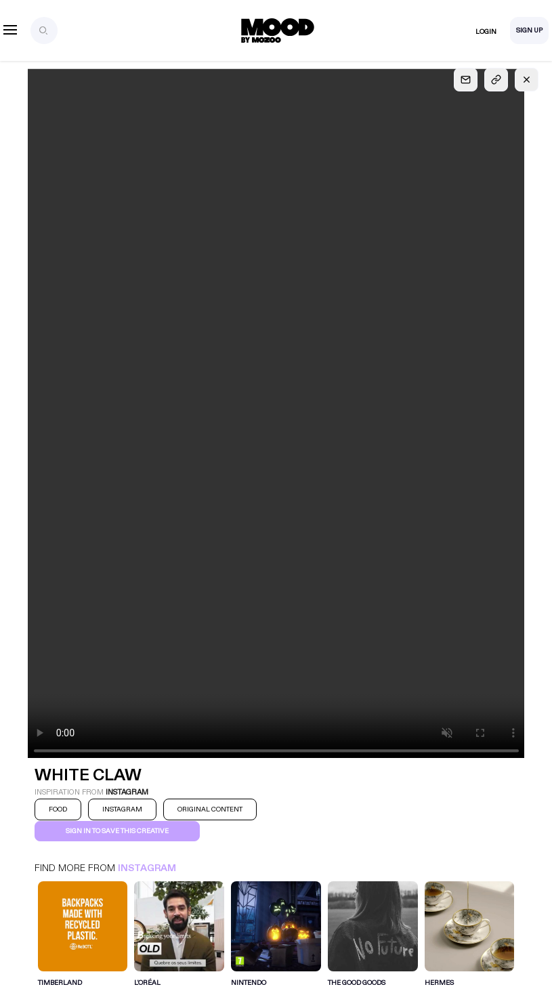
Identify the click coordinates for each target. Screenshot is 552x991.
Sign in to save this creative (117, 831)
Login (485, 32)
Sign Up (529, 30)
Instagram (147, 868)
